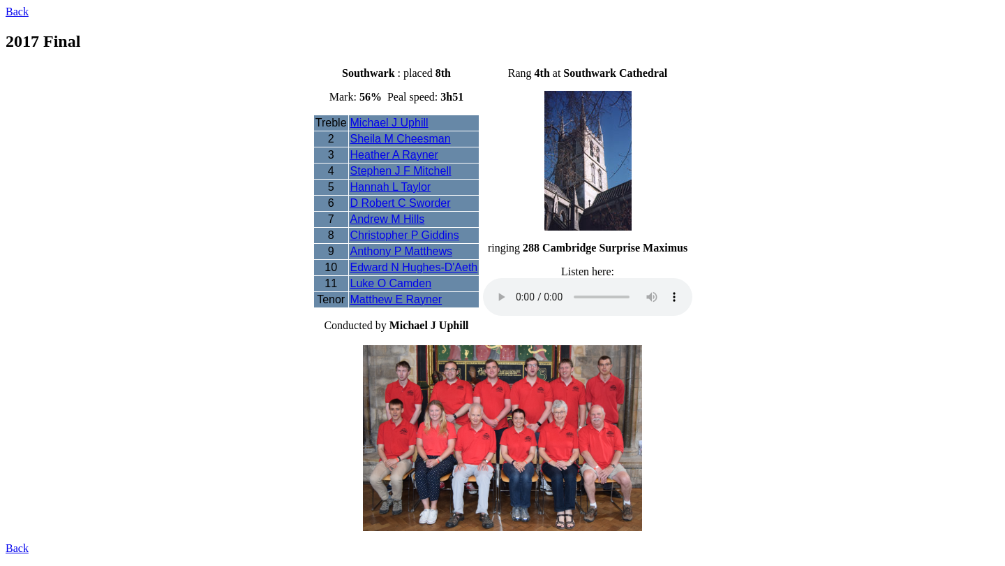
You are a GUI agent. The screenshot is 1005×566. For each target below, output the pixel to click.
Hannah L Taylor (390, 187)
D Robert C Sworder (400, 203)
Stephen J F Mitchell (401, 171)
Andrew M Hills (387, 219)
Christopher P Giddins (404, 235)
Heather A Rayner (394, 155)
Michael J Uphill (389, 123)
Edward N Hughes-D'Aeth (414, 267)
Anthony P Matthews (401, 251)
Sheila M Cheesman (400, 139)
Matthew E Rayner (396, 299)
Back (17, 11)
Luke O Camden (391, 283)
